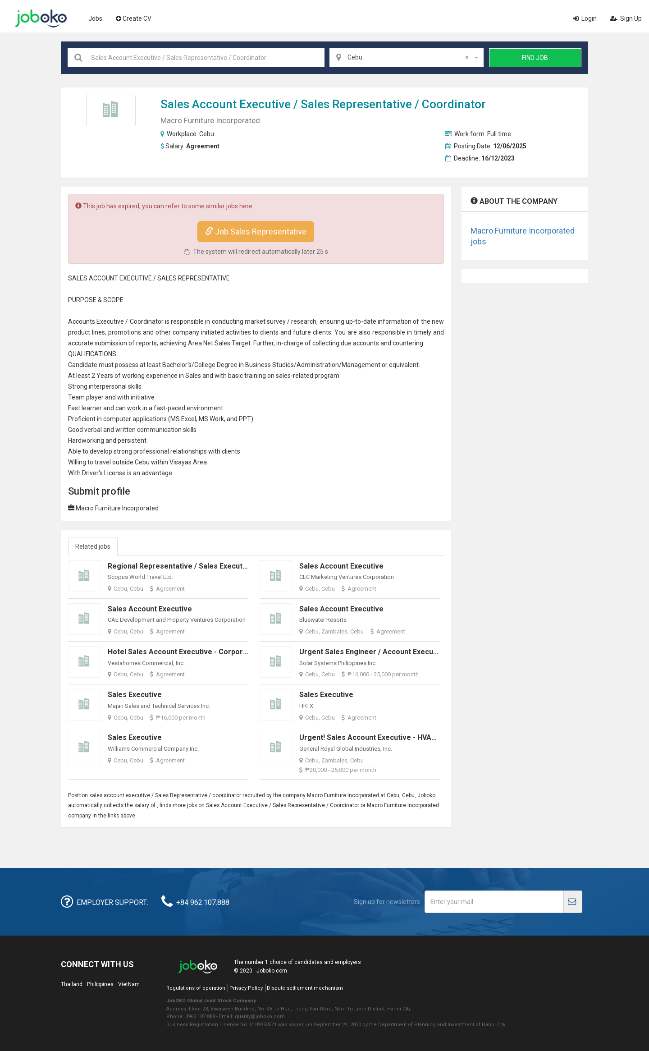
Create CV (133, 18)
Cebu (206, 134)
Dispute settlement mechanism (305, 988)
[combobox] (406, 57)
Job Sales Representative (255, 231)
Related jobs (92, 546)
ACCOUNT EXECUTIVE (120, 278)
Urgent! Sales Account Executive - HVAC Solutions (384, 737)
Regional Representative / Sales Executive (180, 566)
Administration (318, 364)
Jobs (95, 18)
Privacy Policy (246, 988)
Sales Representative (356, 104)
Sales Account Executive (341, 566)
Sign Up (626, 18)
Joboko (41, 18)
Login (585, 18)
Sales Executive (135, 694)
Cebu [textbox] (407, 57)
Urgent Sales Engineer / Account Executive (372, 651)
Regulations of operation (195, 988)
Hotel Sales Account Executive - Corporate (181, 651)
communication (159, 429)
